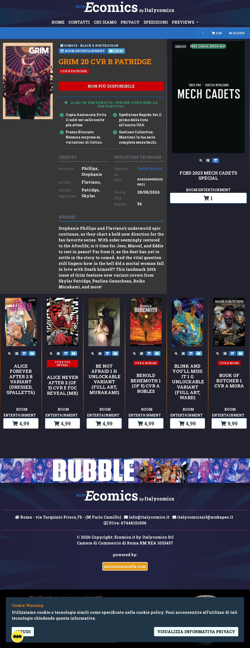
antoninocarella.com (125, 566)
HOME (58, 22)
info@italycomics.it (146, 517)
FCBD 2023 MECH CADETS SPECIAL (208, 175)
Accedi (237, 33)
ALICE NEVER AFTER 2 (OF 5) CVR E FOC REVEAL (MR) (62, 385)
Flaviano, (91, 182)
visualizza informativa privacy (196, 631)
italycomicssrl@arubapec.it (202, 517)
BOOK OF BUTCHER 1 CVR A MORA (229, 381)
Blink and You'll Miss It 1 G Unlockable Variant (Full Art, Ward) (187, 382)
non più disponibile (111, 86)
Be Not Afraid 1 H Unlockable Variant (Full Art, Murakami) (104, 379)
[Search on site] (203, 33)
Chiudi (23, 631)
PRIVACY (130, 22)
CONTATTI (79, 22)
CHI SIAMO (105, 22)
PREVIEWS (183, 22)
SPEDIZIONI (156, 22)
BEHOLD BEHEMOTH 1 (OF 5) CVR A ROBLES (146, 383)
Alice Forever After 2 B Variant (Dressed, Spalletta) (21, 379)
